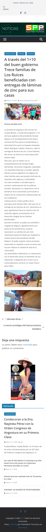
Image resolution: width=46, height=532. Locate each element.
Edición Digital (10, 54)
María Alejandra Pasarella (28, 100)
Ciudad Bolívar (10, 414)
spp (21, 442)
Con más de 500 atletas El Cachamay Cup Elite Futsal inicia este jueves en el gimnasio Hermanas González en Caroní (22, 463)
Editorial (21, 54)
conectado (27, 344)
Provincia (31, 54)
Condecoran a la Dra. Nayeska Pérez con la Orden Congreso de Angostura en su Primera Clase (21, 428)
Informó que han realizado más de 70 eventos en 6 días (22, 477)
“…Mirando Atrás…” (12, 319)
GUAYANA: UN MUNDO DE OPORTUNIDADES (22, 489)
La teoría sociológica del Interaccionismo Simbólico (24, 327)
